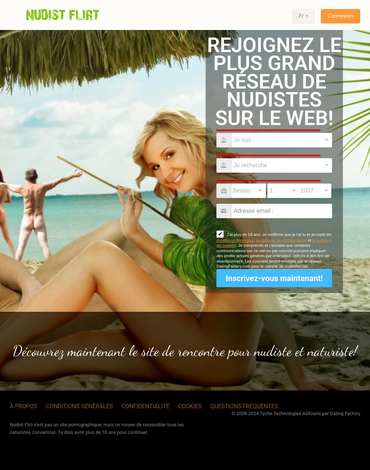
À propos (23, 406)
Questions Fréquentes (244, 406)
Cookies (190, 406)
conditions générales (235, 240)
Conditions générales (79, 406)
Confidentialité (145, 406)
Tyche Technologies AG (284, 413)
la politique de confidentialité (281, 240)
